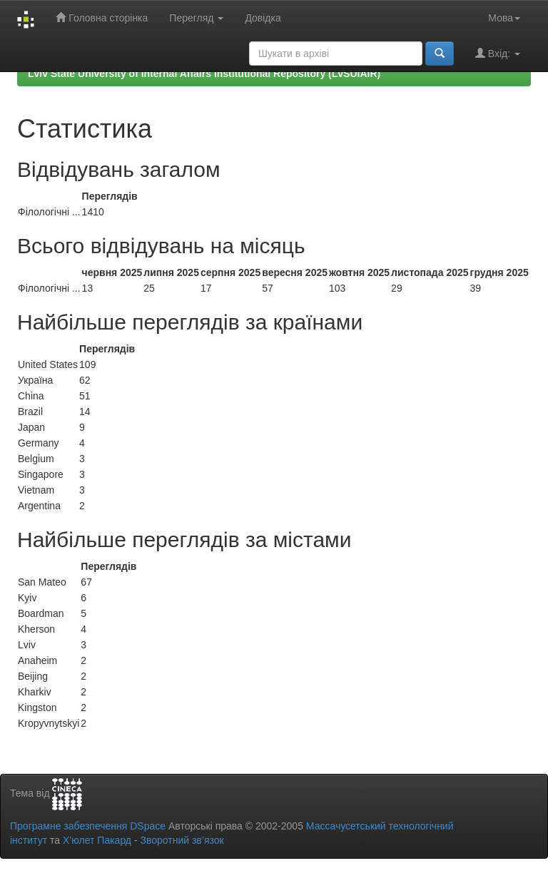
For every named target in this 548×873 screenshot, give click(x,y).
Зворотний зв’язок (181, 840)
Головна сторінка (102, 17)
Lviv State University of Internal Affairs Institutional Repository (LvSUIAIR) (204, 73)
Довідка (262, 18)
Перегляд (196, 18)
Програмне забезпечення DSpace (88, 826)
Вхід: (497, 53)
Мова (504, 18)
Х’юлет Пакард (97, 840)
